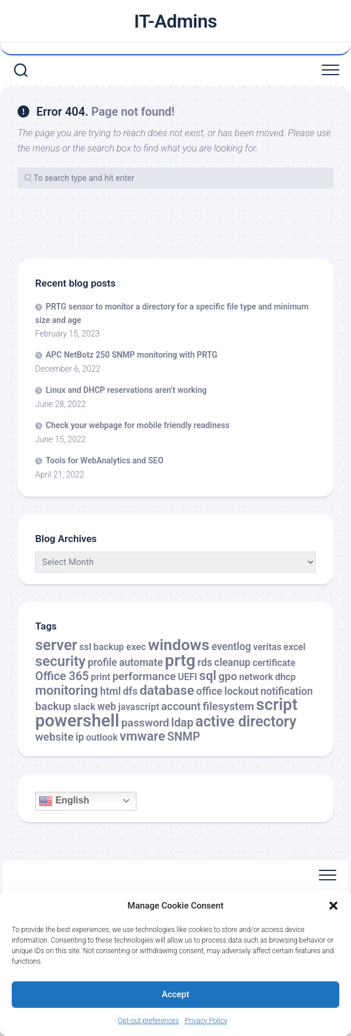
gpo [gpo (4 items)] (228, 676)
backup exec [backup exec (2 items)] (119, 646)
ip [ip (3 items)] (80, 737)
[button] (333, 905)
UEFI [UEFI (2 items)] (187, 676)
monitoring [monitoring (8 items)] (66, 690)
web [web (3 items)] (106, 706)
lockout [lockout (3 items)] (241, 691)
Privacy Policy (206, 1021)
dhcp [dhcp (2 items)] (285, 676)
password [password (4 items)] (145, 723)
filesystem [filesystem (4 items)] (228, 706)
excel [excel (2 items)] (295, 646)
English (64, 801)
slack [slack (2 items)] (84, 706)
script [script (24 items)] (277, 704)
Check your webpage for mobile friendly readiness (138, 425)
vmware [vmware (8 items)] (142, 736)
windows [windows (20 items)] (178, 644)
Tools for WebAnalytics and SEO (104, 460)
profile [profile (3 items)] (102, 662)
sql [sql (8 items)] (207, 675)
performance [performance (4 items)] (144, 676)
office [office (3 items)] (209, 691)
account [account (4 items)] (181, 706)
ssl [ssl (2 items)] (85, 646)
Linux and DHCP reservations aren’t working (126, 390)
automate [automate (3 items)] (141, 662)
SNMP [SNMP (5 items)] (183, 737)
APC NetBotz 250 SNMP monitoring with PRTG (131, 354)
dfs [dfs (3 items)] (130, 691)
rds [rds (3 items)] (204, 662)
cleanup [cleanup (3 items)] (232, 662)
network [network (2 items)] (256, 676)
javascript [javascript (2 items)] (138, 706)
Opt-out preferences (148, 1021)
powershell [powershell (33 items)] (77, 721)
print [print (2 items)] (100, 676)
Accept (175, 994)
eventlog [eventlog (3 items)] (231, 646)
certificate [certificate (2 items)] (274, 662)
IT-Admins (175, 21)
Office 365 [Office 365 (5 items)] (62, 676)
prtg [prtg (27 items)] (180, 660)
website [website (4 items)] (54, 737)
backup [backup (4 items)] (53, 706)
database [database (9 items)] (166, 690)
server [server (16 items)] (56, 645)
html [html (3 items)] (110, 691)
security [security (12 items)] (60, 661)
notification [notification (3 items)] (286, 691)
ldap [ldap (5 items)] (182, 722)
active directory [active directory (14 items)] (246, 721)
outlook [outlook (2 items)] (102, 737)
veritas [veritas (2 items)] (267, 646)
